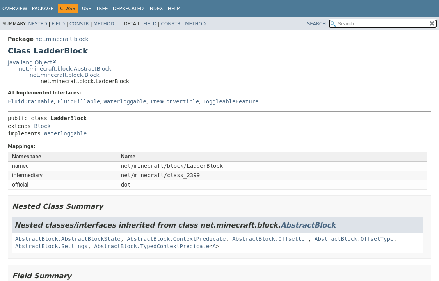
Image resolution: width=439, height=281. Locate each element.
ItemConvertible (174, 101)
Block (42, 126)
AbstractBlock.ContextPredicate (176, 239)
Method (104, 24)
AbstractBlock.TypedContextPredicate (151, 246)
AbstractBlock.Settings (51, 246)
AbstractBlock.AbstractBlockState (68, 239)
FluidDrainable (31, 101)
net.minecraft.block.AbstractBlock (65, 69)
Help (174, 8)
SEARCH (316, 24)
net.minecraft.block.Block (65, 75)
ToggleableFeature (230, 101)
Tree (102, 8)
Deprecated (128, 8)
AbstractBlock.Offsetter (270, 239)
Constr (79, 24)
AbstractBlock (308, 225)
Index (155, 8)
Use (86, 8)
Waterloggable (124, 101)
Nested (37, 24)
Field (58, 24)
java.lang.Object (30, 62)
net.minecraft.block (61, 39)
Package (42, 8)
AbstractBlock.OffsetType (354, 239)
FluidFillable (78, 101)
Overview (14, 8)
